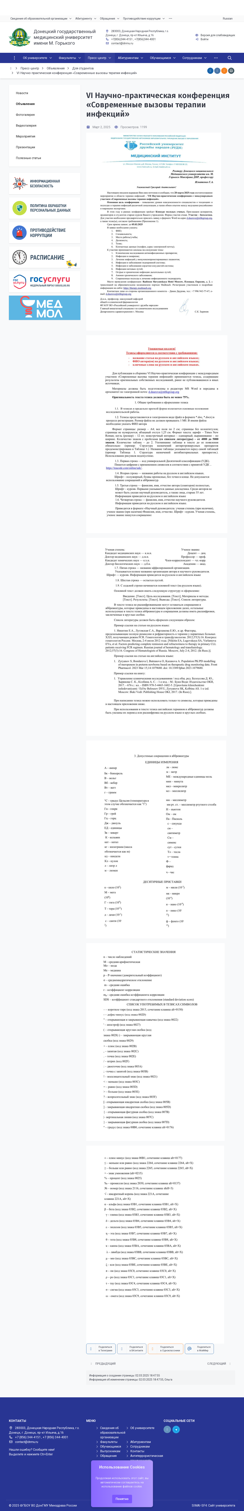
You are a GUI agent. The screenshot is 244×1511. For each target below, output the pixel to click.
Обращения (108, 1456)
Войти (204, 39)
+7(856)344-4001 (145, 39)
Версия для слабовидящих (218, 35)
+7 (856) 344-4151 (28, 1437)
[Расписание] (44, 257)
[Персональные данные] (44, 208)
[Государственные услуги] (44, 281)
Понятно (122, 1499)
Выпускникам (110, 1451)
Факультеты (109, 1442)
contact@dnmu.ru (122, 43)
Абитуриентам (140, 1442)
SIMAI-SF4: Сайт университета (213, 1505)
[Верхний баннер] (122, 7)
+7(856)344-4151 (122, 39)
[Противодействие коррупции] (44, 232)
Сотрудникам (140, 1446)
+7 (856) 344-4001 (55, 1437)
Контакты (137, 1451)
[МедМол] (44, 308)
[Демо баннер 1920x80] (122, 1405)
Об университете (142, 1428)
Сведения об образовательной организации (112, 1432)
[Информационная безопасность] (44, 183)
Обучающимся (110, 1446)
